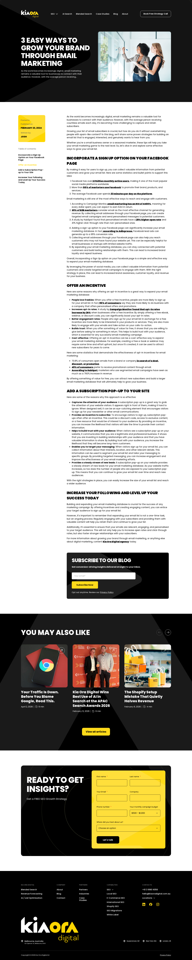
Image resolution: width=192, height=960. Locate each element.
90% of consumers (110, 303)
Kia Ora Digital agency (116, 541)
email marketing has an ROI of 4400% (129, 203)
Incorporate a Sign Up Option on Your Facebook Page (31, 157)
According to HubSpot (85, 370)
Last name (135, 776)
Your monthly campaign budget (144, 807)
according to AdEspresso (117, 231)
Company (134, 792)
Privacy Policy (107, 592)
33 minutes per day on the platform (131, 193)
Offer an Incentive (27, 165)
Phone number (103, 807)
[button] (159, 632)
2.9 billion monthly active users (110, 181)
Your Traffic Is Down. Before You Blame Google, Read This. (40, 697)
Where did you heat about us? (110, 822)
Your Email (101, 792)
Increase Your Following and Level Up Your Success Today (31, 180)
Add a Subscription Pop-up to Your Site (30, 171)
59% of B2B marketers (85, 210)
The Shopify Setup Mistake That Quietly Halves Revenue (143, 697)
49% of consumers (82, 367)
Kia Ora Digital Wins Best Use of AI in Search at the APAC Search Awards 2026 (91, 699)
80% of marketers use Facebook (102, 187)
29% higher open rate (148, 219)
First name (101, 776)
